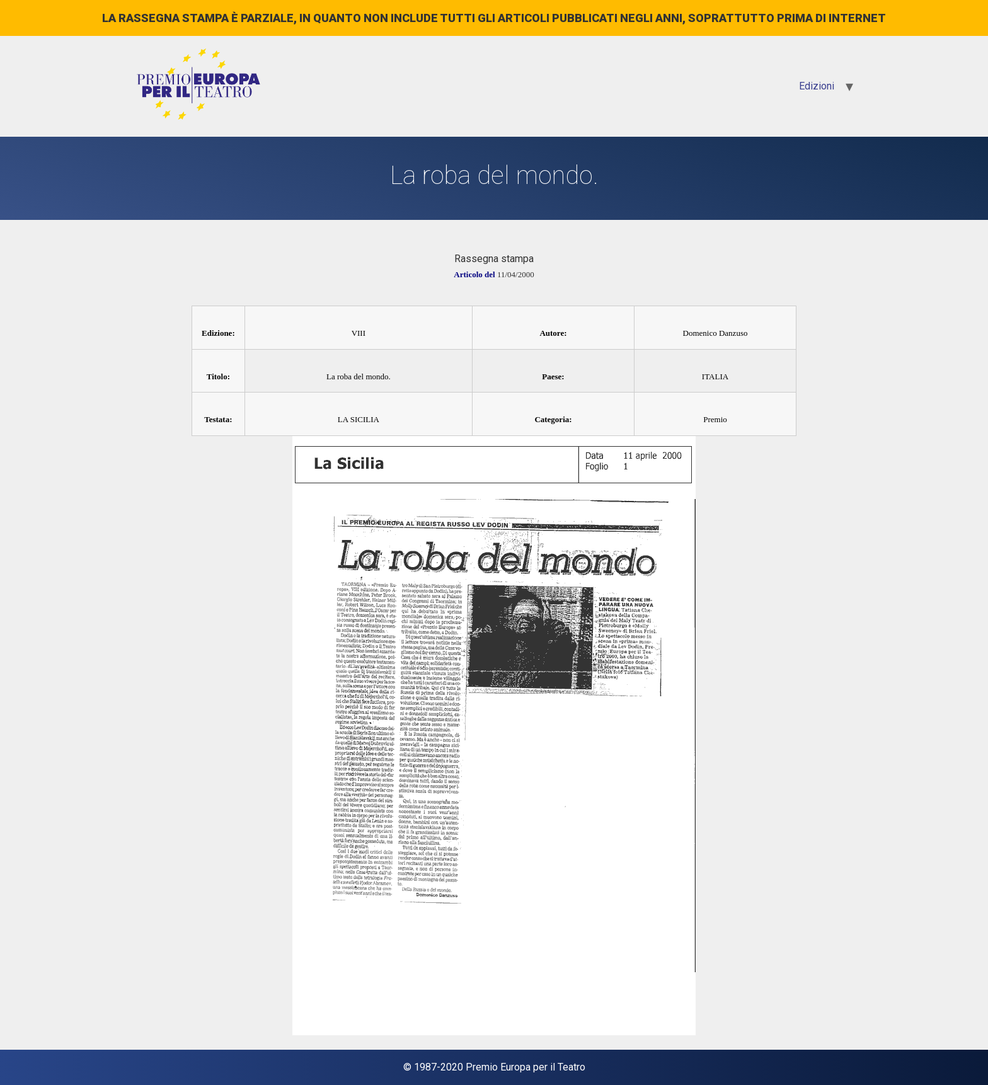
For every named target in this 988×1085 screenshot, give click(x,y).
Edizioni (816, 86)
